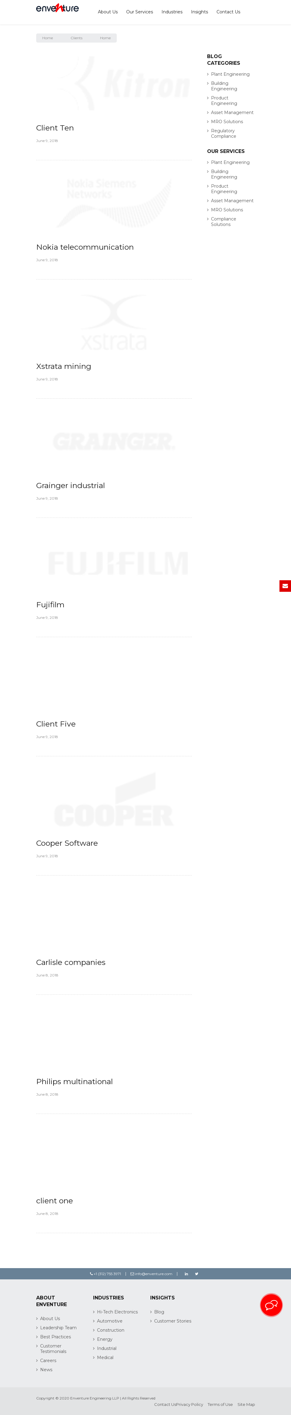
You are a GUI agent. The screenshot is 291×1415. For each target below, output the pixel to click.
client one (54, 1200)
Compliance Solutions (223, 221)
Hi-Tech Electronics (117, 1312)
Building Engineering (224, 86)
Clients (76, 38)
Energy (105, 1339)
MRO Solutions (227, 121)
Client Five (56, 723)
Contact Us (228, 12)
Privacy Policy (189, 1404)
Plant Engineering (230, 74)
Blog (159, 1312)
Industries (171, 12)
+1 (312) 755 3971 (105, 1273)
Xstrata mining (63, 366)
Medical (105, 1357)
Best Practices (55, 1337)
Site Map (246, 1404)
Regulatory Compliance (223, 133)
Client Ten (55, 127)
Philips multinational (74, 1081)
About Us (108, 12)
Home (47, 38)
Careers (48, 1360)
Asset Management (232, 112)
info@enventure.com (151, 1273)
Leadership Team (58, 1327)
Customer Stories (172, 1321)
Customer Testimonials (53, 1348)
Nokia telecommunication (85, 246)
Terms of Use (220, 1404)
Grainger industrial (70, 485)
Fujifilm (50, 604)
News (46, 1369)
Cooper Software (67, 843)
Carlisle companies (71, 962)
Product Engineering (224, 100)
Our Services (139, 12)
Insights (199, 12)
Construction (110, 1330)
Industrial (106, 1348)
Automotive (110, 1321)
